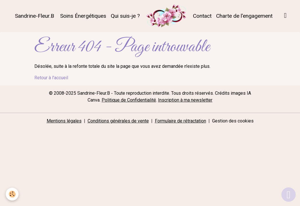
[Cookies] (12, 194)
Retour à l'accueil (51, 77)
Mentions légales (64, 121)
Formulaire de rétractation (180, 121)
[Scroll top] (288, 194)
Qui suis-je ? (125, 16)
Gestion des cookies (233, 121)
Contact (202, 16)
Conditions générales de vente (118, 121)
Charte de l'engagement (244, 16)
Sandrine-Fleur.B (33, 16)
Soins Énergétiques (82, 16)
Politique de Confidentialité (129, 100)
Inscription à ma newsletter (185, 100)
